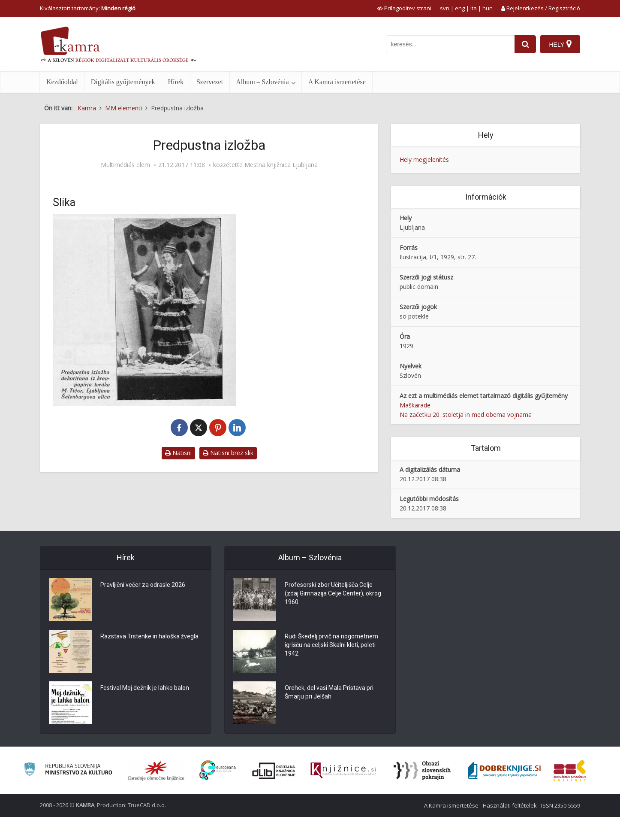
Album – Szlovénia (262, 81)
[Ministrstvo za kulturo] (67, 770)
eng (460, 8)
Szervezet (209, 81)
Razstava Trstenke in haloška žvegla (149, 636)
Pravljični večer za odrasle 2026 (142, 584)
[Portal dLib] (274, 770)
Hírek (176, 81)
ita (473, 8)
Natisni (178, 453)
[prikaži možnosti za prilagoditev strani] (404, 8)
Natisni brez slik (228, 453)
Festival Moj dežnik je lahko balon (144, 687)
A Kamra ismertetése (337, 81)
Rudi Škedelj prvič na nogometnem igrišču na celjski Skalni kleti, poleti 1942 (331, 645)
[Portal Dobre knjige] (504, 770)
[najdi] (525, 44)
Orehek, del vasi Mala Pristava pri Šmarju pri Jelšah (329, 692)
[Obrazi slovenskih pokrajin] (422, 770)
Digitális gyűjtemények (123, 81)
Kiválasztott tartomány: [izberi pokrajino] (87, 8)
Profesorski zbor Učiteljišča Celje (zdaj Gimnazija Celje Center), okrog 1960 (333, 593)
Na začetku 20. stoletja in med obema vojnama (466, 414)
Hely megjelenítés (424, 159)
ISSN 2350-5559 (560, 805)
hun (487, 8)
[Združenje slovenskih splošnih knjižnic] (343, 770)
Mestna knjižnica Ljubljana (281, 165)
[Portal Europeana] (218, 770)
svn (444, 8)
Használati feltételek (510, 805)
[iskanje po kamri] (450, 44)
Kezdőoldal (62, 81)
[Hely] (560, 44)
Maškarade (415, 405)
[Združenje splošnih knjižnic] (570, 770)
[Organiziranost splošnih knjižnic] (156, 770)
